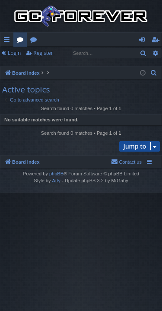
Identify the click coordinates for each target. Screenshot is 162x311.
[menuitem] (154, 73)
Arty (56, 180)
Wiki (35, 41)
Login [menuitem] (144, 41)
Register (43, 53)
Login (14, 53)
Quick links (8, 41)
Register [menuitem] (157, 41)
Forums (22, 41)
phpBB (56, 173)
